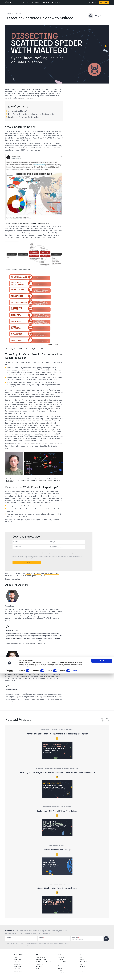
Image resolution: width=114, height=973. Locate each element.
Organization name (17, 547)
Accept (102, 960)
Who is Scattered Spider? (17, 111)
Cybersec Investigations (61, 771)
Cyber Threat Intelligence (13, 13)
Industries (45, 2)
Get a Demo (103, 2)
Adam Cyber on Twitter (43, 223)
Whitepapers (74, 771)
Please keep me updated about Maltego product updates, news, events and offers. (64, 554)
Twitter (28, 576)
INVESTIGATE (56, 2)
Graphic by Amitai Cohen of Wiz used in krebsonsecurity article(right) (33, 479)
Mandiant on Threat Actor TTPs (25, 269)
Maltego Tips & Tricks (66, 732)
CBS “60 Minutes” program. (30, 150)
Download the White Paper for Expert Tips (23, 117)
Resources (35, 2)
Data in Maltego (65, 809)
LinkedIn (37, 576)
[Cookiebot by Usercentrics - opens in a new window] (9, 970)
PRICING (21, 2)
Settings (75, 970)
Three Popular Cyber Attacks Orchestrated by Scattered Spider (31, 114)
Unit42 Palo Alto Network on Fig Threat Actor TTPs (30, 349)
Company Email (53, 547)
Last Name (52, 541)
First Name (15, 541)
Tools (27, 2)
